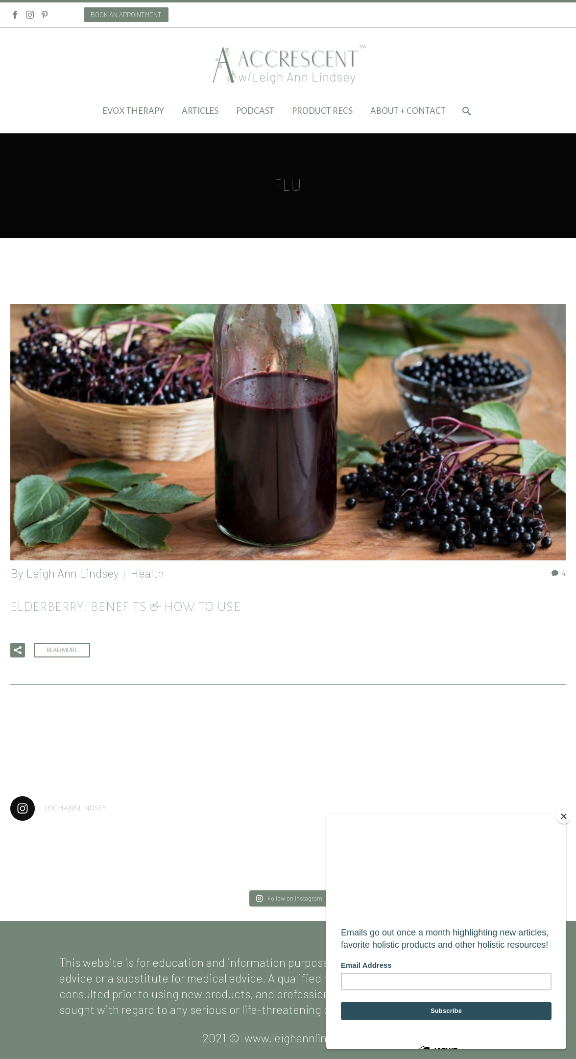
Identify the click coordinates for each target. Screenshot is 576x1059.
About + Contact (408, 111)
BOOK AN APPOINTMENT (126, 14)
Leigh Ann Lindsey (72, 573)
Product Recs (322, 111)
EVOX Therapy (133, 111)
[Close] (563, 816)
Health (147, 573)
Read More (62, 650)
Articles (200, 111)
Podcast (255, 111)
